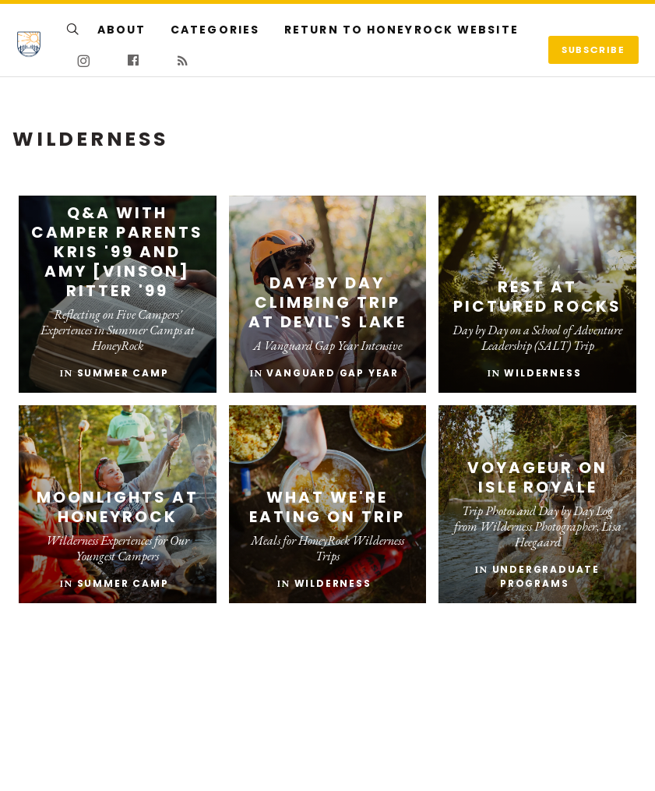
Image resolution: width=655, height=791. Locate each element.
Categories (215, 29)
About (121, 29)
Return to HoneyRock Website (401, 29)
